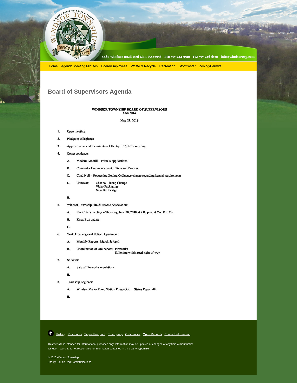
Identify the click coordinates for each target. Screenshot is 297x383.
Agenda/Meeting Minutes (79, 66)
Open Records (152, 334)
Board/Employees (114, 66)
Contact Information (177, 334)
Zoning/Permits (210, 66)
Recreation (167, 66)
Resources (75, 334)
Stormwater (187, 66)
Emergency (115, 334)
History (60, 334)
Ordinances (132, 334)
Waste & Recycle (143, 66)
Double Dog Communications (74, 361)
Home (53, 66)
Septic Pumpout (94, 334)
